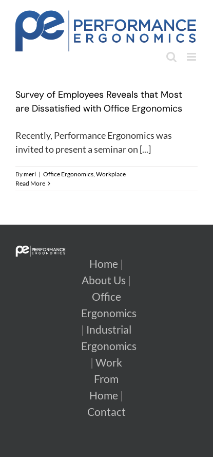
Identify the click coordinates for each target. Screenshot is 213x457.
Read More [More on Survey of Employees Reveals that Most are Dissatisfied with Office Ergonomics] (30, 183)
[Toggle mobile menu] (192, 56)
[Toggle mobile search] (171, 56)
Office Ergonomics (68, 174)
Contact (106, 411)
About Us (104, 280)
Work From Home (105, 379)
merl (30, 174)
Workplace (111, 174)
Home (103, 263)
